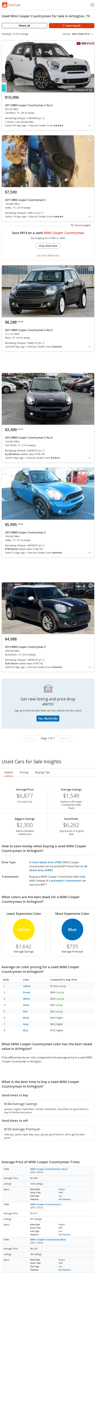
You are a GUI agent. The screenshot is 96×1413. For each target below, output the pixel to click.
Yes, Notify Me (48, 718)
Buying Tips (42, 772)
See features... (65, 1199)
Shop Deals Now (48, 245)
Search (8, 772)
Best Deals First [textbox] (81, 34)
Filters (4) (24, 25)
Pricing (24, 772)
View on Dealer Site (80, 90)
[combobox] (83, 34)
